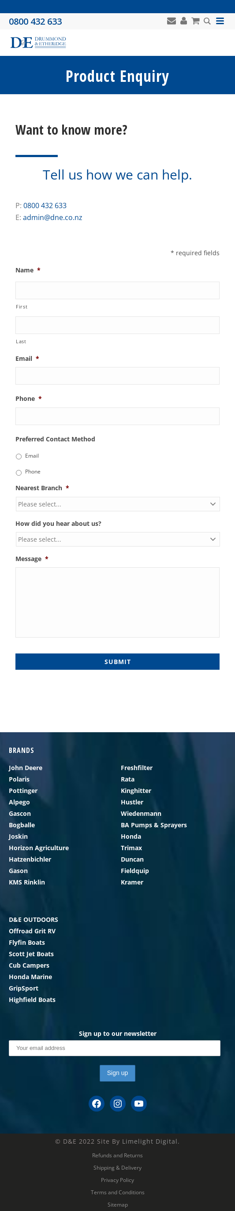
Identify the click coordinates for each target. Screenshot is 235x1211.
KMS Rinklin (27, 882)
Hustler (132, 802)
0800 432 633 (45, 205)
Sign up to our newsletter (118, 1033)
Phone (28, 399)
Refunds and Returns (117, 1155)
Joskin (18, 836)
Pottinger (23, 790)
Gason (18, 870)
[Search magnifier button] (207, 21)
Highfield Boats (32, 999)
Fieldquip (135, 870)
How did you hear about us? (58, 524)
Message (31, 559)
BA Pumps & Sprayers (154, 825)
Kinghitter (136, 790)
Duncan (132, 859)
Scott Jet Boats (31, 954)
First (21, 306)
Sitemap (118, 1204)
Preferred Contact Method (55, 439)
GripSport (23, 988)
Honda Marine (30, 976)
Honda (131, 836)
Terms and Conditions (118, 1192)
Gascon (20, 813)
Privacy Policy (117, 1180)
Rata (127, 779)
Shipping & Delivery (117, 1167)
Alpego (19, 802)
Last (21, 341)
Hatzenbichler (30, 859)
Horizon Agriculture (39, 848)
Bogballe (22, 825)
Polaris (19, 779)
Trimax (131, 848)
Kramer (132, 882)
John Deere (25, 767)
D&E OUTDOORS (33, 919)
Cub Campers (29, 965)
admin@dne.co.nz (52, 217)
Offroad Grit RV (32, 931)
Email (27, 359)
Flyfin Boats (27, 942)
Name (28, 270)
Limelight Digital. (151, 1141)
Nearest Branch (42, 488)
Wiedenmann (141, 813)
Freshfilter (137, 767)
